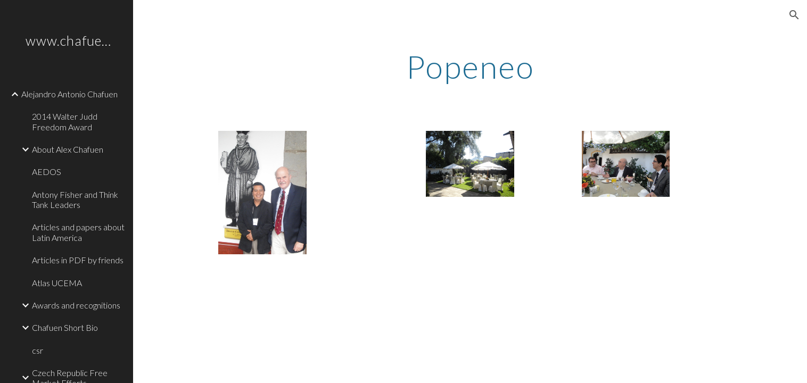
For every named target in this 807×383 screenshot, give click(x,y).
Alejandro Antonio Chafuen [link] (69, 94)
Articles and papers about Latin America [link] (78, 232)
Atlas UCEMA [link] (57, 283)
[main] (470, 66)
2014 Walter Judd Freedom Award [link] (64, 121)
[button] (794, 15)
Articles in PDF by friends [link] (77, 260)
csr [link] (37, 350)
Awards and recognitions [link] (76, 305)
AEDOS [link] (46, 171)
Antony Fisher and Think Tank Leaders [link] (75, 199)
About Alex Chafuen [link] (67, 149)
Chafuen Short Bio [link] (65, 327)
